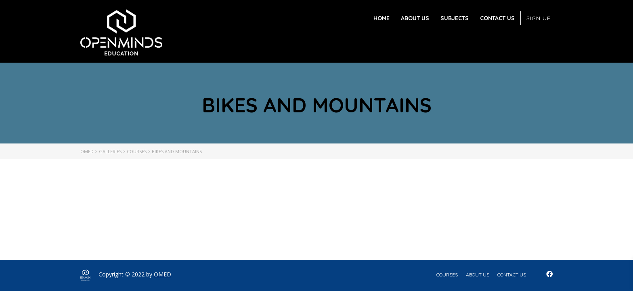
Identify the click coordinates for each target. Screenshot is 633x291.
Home (381, 18)
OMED (162, 274)
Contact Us (497, 18)
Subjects (454, 18)
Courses (447, 275)
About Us (415, 18)
